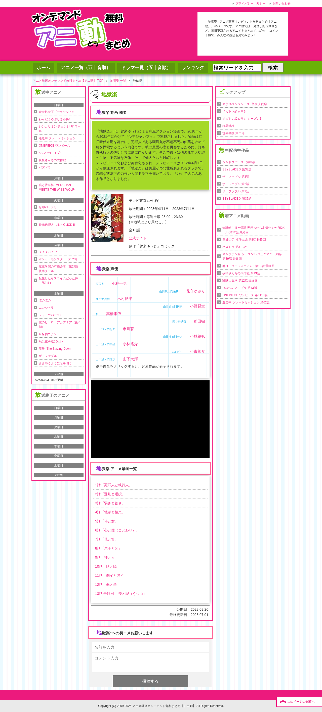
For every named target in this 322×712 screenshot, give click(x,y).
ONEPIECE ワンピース (54, 145)
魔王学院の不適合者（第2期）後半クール (59, 269)
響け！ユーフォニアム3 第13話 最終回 (248, 266)
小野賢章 (197, 306)
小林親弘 (197, 336)
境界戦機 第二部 (233, 133)
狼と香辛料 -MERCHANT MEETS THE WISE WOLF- (57, 187)
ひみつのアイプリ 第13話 (239, 288)
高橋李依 (113, 314)
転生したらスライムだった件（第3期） (58, 281)
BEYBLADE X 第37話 (236, 198)
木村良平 (124, 298)
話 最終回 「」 (122, 594)
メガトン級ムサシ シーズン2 (241, 118)
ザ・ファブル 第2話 (235, 184)
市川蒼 (128, 329)
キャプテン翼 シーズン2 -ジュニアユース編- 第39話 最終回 (252, 256)
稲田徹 (199, 321)
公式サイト (137, 238)
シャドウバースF (50, 315)
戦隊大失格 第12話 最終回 (240, 280)
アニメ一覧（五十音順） (86, 67)
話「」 (113, 485)
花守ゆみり (195, 291)
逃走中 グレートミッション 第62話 (246, 302)
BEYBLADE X (48, 252)
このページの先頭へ (300, 701)
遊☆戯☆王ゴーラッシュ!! (56, 112)
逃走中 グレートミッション (57, 138)
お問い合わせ (281, 3)
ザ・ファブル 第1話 (235, 191)
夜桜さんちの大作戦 (52, 160)
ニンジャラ (46, 307)
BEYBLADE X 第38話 (236, 169)
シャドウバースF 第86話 (239, 162)
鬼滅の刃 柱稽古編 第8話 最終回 (244, 239)
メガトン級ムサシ (234, 111)
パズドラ (45, 167)
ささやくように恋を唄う (55, 363)
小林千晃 (119, 283)
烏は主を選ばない (51, 341)
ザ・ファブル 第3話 (235, 177)
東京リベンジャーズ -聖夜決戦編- (244, 104)
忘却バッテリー (49, 207)
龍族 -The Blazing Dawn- (55, 348)
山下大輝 (130, 359)
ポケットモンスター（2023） (59, 259)
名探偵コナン (48, 334)
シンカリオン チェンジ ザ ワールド (59, 129)
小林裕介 (130, 344)
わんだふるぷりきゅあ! (54, 119)
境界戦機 (228, 126)
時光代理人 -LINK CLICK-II (57, 225)
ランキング (193, 67)
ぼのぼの (45, 300)
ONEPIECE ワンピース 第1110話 (244, 295)
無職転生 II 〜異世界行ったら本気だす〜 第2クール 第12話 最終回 (254, 230)
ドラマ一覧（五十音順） (146, 67)
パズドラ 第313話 (234, 247)
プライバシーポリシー (250, 3)
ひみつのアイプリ (51, 153)
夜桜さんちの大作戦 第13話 (241, 273)
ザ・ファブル (48, 356)
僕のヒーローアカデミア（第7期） (59, 325)
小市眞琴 (197, 351)
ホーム (43, 67)
